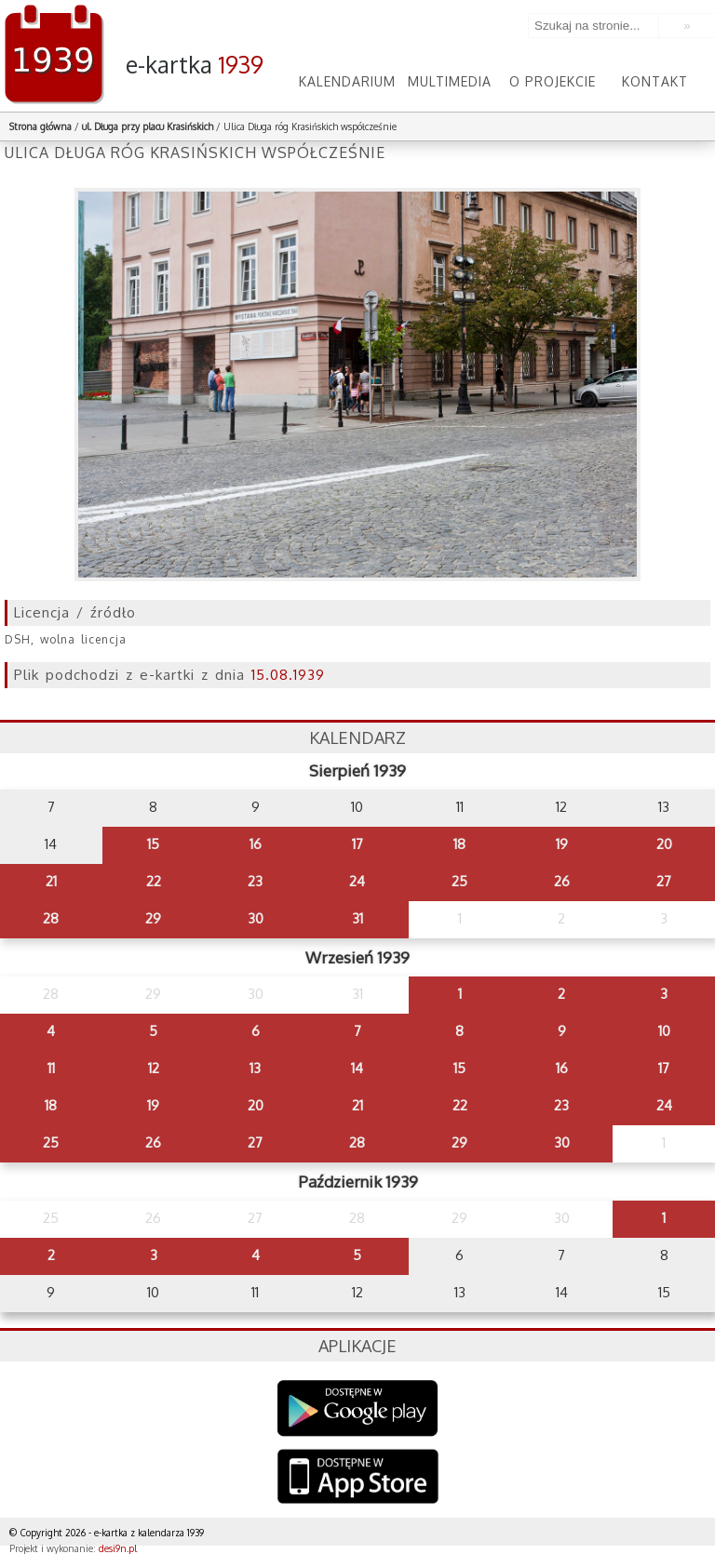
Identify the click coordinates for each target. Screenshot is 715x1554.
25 (459, 881)
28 (51, 918)
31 (357, 918)
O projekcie (552, 81)
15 (153, 844)
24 (357, 881)
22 (153, 881)
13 (255, 1068)
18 (459, 844)
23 (255, 881)
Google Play (358, 1408)
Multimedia (450, 81)
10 (664, 1031)
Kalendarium (347, 81)
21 (51, 881)
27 (663, 881)
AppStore (358, 1478)
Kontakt (655, 81)
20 (664, 844)
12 (153, 1068)
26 (562, 881)
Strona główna (40, 126)
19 (562, 844)
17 (357, 844)
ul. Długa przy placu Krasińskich (147, 126)
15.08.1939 (288, 675)
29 (153, 918)
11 (51, 1068)
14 (357, 1068)
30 (255, 918)
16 (256, 844)
